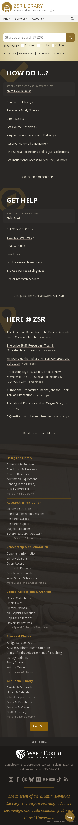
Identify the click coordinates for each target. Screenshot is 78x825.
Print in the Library (19, 102)
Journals (43, 53)
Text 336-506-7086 (19, 237)
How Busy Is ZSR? (19, 90)
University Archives (19, 623)
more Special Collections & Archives (27, 627)
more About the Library (20, 716)
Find (6, 18)
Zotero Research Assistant (24, 533)
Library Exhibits (17, 608)
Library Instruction (19, 509)
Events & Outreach (19, 687)
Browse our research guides (26, 271)
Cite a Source (16, 119)
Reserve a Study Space (22, 110)
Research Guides (18, 519)
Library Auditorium (19, 658)
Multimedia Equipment (22, 479)
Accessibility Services (21, 464)
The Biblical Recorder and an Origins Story (35, 403)
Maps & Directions (19, 702)
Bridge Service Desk (20, 643)
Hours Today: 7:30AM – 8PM (31, 10)
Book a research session (23, 262)
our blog (47, 433)
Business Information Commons (29, 648)
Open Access (15, 563)
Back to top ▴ (39, 741)
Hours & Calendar (19, 692)
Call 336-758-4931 (19, 229)
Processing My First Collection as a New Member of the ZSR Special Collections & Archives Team (34, 377)
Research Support (19, 524)
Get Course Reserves (21, 127)
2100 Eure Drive (30, 764)
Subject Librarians (19, 529)
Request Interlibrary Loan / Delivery (30, 135)
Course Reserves (18, 474)
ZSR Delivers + (19, 489)
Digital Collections (57, 152)
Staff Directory (16, 712)
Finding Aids (15, 603)
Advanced (60, 53)
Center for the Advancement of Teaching (34, 653)
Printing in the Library (21, 484)
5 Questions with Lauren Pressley (29, 416)
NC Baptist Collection (21, 613)
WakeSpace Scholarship (22, 578)
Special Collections (25, 152)
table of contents (42, 177)
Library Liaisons (17, 558)
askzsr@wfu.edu (30, 769)
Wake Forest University (39, 754)
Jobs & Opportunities (21, 697)
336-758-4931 (51, 769)
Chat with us (15, 246)
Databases (26, 53)
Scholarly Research (19, 573)
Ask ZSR (58, 296)
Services (20, 18)
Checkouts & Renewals (22, 469)
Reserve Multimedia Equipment (27, 144)
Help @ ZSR (14, 218)
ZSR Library (28, 5)
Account (37, 18)
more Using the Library (20, 493)
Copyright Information (21, 553)
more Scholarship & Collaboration (26, 582)
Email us (12, 254)
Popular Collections (20, 618)
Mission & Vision (18, 707)
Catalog (10, 53)
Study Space (15, 662)
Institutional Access (25, 160)
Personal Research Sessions (26, 514)
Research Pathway (19, 568)
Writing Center (16, 667)
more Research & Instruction (23, 538)
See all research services (23, 279)
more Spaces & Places (19, 671)
